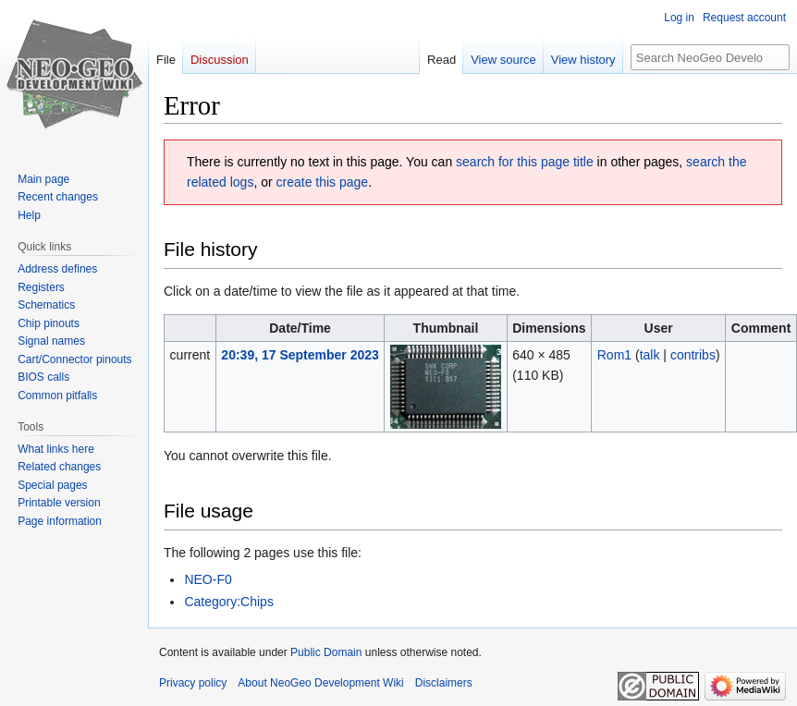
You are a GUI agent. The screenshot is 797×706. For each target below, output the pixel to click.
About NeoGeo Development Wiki (320, 682)
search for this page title (525, 161)
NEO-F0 (207, 579)
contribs (693, 354)
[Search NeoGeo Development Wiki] (710, 57)
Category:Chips (229, 601)
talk (650, 354)
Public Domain (326, 652)
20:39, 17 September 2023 (299, 354)
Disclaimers (443, 682)
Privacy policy (193, 682)
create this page (322, 182)
